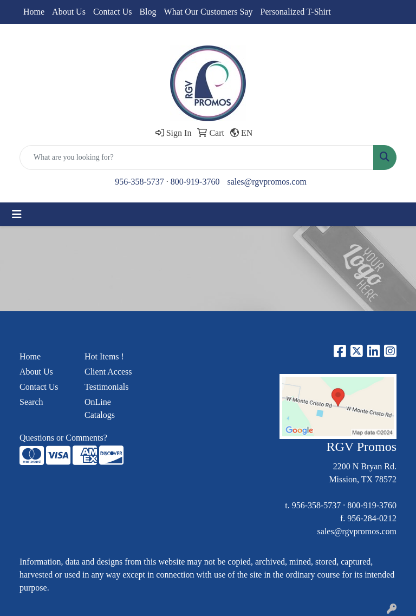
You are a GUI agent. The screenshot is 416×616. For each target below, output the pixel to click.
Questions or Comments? (63, 437)
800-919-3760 (195, 181)
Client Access (108, 371)
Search (31, 402)
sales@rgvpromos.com (266, 181)
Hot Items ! (104, 356)
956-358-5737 (139, 181)
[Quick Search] (197, 157)
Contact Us (112, 11)
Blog (147, 11)
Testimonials (106, 386)
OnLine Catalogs (99, 408)
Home (33, 11)
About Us (69, 11)
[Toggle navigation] (16, 214)
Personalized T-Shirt (296, 11)
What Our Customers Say (208, 11)
